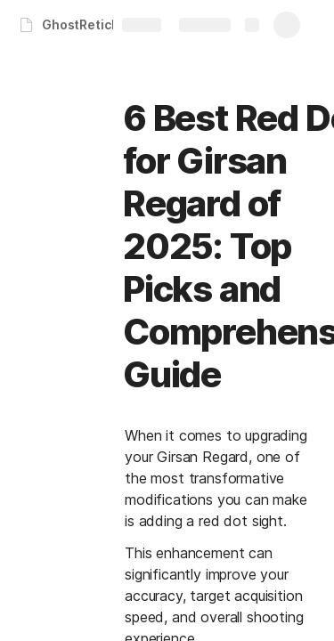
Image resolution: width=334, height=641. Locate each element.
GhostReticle (82, 24)
